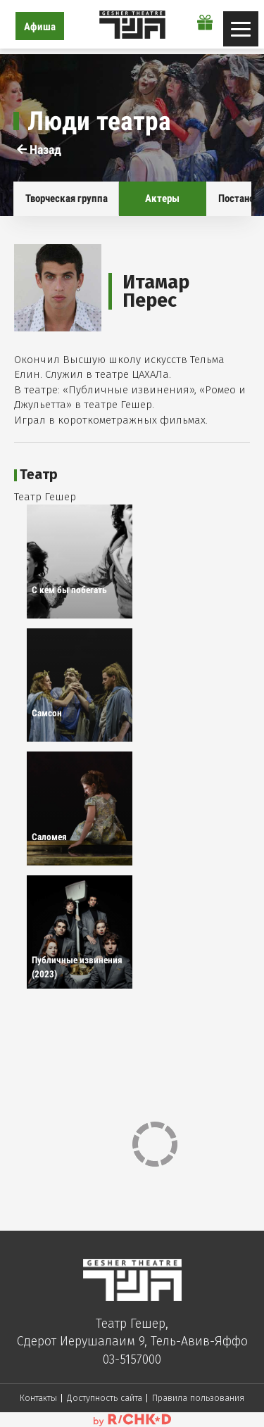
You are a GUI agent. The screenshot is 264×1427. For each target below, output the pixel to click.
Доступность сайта (104, 1398)
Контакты (38, 1398)
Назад (39, 149)
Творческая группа (66, 198)
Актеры (162, 198)
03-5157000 (132, 1359)
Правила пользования (198, 1398)
